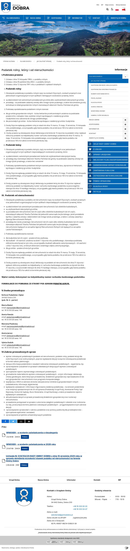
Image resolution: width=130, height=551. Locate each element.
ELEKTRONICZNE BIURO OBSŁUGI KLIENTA (104, 85)
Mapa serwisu (109, 5)
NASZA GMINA (94, 120)
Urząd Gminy (14, 480)
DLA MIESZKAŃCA (95, 76)
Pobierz (25, 437)
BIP (102, 5)
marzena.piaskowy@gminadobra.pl (20, 326)
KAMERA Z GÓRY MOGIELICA (100, 115)
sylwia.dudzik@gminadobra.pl (18, 345)
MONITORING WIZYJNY (98, 111)
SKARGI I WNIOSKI (96, 107)
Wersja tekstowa (121, 5)
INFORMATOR (94, 129)
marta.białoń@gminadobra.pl (18, 308)
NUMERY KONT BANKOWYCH (100, 94)
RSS (98, 5)
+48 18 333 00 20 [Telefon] (80, 506)
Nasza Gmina (43, 480)
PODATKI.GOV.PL (61, 283)
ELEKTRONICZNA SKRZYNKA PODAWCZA (103, 89)
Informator (71, 480)
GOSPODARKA (94, 124)
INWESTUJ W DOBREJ (96, 138)
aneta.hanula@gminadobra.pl (18, 317)
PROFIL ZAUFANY (96, 98)
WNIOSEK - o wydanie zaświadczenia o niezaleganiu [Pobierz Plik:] (32, 432)
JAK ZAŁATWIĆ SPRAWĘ (98, 81)
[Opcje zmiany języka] (117, 9)
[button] (112, 9)
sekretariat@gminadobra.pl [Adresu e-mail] (62, 515)
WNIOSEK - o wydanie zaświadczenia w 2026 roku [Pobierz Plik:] (31, 444)
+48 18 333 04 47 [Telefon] (80, 509)
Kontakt (97, 480)
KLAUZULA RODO (96, 102)
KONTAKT (92, 133)
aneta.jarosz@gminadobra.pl (18, 336)
